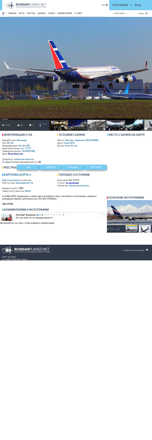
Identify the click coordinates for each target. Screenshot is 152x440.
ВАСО (28, 191)
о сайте (78, 13)
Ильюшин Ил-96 (24, 182)
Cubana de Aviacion (24, 159)
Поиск (143, 13)
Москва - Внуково (81, 140)
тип (28, 167)
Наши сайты (119, 13)
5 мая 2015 (69, 142)
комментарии (65, 13)
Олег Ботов (71, 145)
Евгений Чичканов (26, 214)
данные (42, 13)
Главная (12, 13)
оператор (50, 167)
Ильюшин (22, 140)
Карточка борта (11, 180)
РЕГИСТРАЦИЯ (120, 5)
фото (21, 13)
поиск (51, 13)
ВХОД (138, 5)
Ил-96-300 (24, 145)
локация (73, 167)
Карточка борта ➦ (18, 174)
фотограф (96, 167)
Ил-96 (10, 142)
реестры (31, 13)
